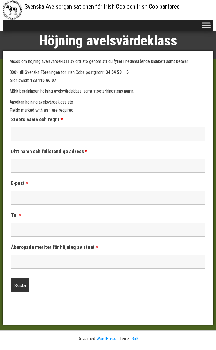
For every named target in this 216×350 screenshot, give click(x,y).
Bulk (135, 338)
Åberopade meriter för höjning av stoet (54, 247)
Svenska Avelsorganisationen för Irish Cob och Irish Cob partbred (102, 6)
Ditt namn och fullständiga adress (49, 151)
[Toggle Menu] (206, 25)
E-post (19, 183)
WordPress (106, 338)
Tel (16, 215)
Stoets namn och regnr (37, 119)
